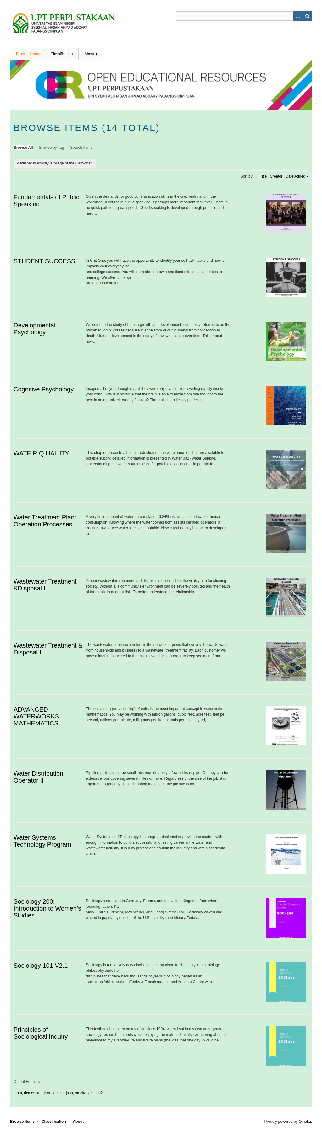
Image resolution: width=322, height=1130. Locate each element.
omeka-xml (84, 1093)
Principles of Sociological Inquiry (41, 1033)
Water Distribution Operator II (38, 777)
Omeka (305, 1121)
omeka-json (63, 1093)
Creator (276, 176)
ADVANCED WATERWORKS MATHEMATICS (36, 716)
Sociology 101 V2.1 (41, 965)
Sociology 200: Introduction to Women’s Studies (47, 908)
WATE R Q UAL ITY (41, 453)
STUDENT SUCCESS (44, 261)
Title (263, 176)
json (47, 1093)
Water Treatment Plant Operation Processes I (45, 521)
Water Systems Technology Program (42, 841)
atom (18, 1093)
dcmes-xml (33, 1093)
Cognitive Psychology (44, 389)
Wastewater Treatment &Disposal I (45, 585)
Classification (62, 54)
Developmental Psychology (34, 329)
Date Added (295, 176)
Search (307, 16)
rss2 (99, 1093)
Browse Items (27, 54)
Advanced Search (298, 16)
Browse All (23, 147)
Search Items (81, 147)
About (89, 54)
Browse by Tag (51, 147)
